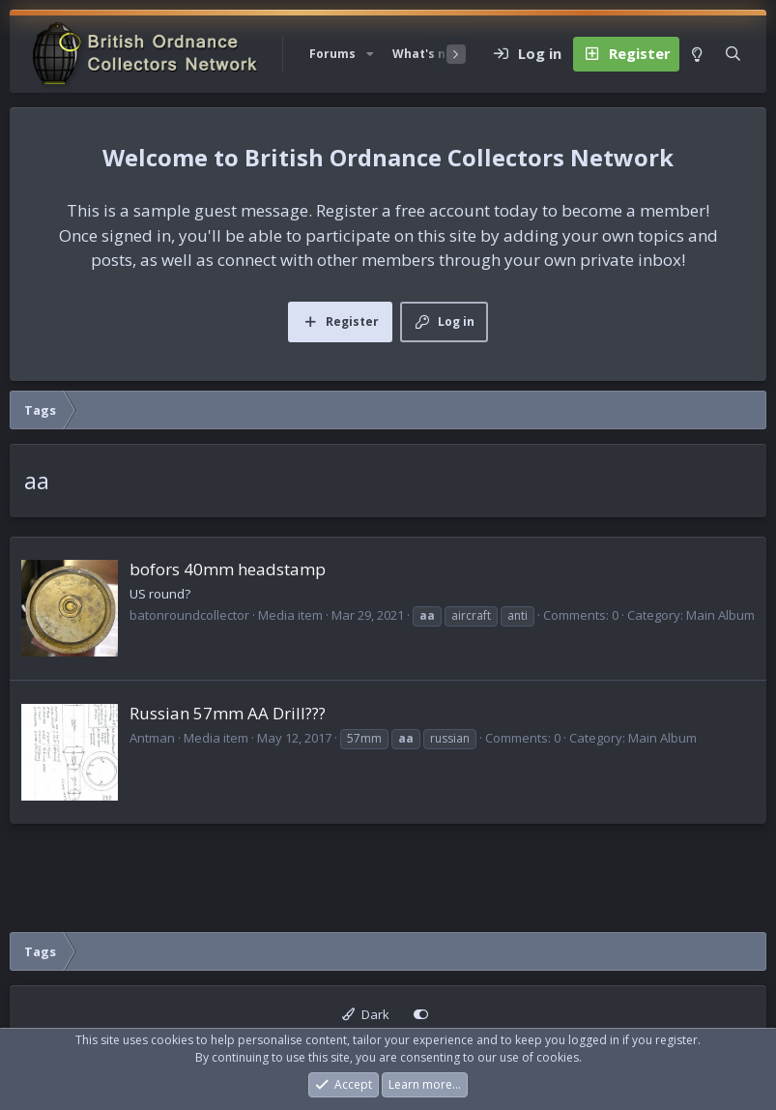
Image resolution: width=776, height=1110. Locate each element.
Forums (332, 53)
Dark (365, 1014)
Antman (152, 737)
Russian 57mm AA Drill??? (227, 713)
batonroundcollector (189, 615)
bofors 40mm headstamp (227, 569)
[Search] (733, 54)
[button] (370, 54)
